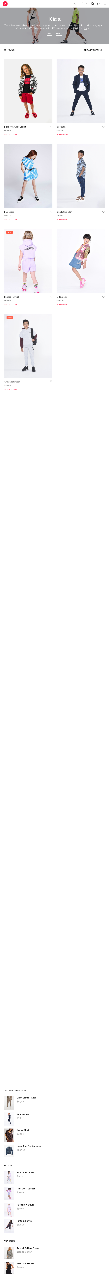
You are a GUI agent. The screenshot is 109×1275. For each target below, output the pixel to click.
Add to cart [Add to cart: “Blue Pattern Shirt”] (63, 220)
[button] (76, 3)
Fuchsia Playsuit (12, 296)
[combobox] (89, 50)
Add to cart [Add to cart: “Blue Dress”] (10, 220)
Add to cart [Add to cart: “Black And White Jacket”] (10, 135)
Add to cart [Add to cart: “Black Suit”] (63, 135)
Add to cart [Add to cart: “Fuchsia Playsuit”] (11, 303)
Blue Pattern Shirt (64, 212)
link (85, 28)
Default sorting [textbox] (93, 50)
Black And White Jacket (15, 127)
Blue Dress (9, 212)
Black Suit (61, 127)
